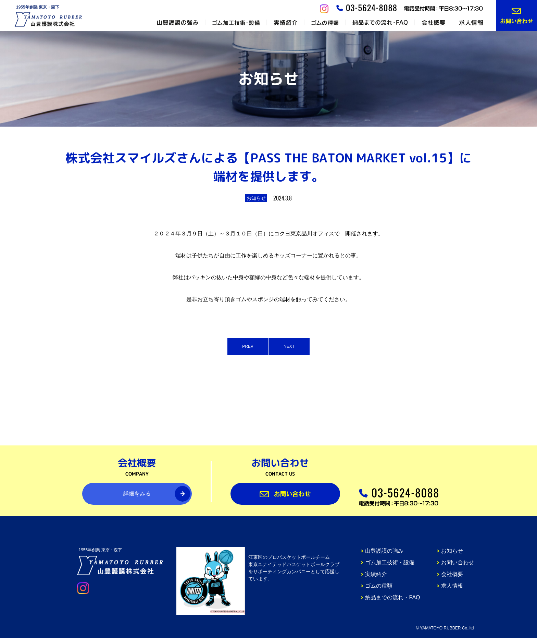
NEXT (289, 346)
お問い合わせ (457, 562)
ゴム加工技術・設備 (389, 562)
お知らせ (452, 551)
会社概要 (452, 574)
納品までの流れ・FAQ (392, 597)
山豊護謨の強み (384, 551)
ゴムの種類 (378, 586)
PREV (247, 346)
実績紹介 (376, 574)
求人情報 (452, 586)
